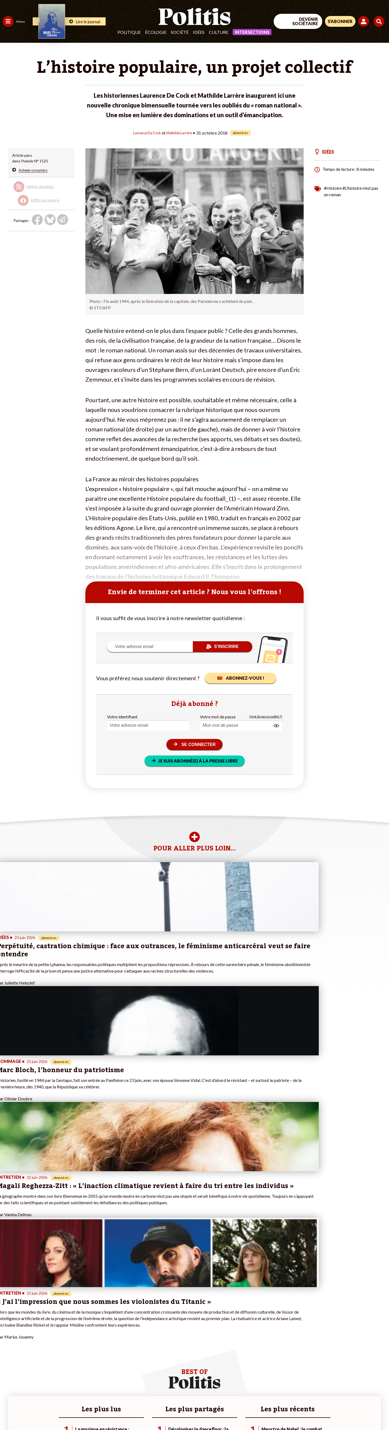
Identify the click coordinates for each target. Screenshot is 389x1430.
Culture (218, 32)
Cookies (220, 1411)
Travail (28, 1320)
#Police (94, 1325)
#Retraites (97, 1337)
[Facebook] (320, 1385)
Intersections (252, 32)
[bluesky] (337, 1385)
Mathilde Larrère (182, 132)
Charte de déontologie (81, 1411)
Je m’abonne (56, 1337)
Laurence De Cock (144, 132)
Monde (9, 1354)
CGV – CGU (118, 1411)
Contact (10, 1411)
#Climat (94, 1320)
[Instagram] (371, 1385)
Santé (28, 1337)
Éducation (31, 1331)
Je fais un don (57, 1325)
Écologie (155, 32)
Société (180, 32)
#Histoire (333, 187)
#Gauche (96, 1331)
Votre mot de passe (218, 716)
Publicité (198, 1411)
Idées (198, 32)
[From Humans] (326, 1398)
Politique (129, 32)
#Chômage (97, 1342)
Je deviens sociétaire (63, 1331)
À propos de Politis (62, 1354)
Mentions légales (39, 1411)
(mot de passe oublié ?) (265, 716)
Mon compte (56, 1359)
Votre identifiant (122, 716)
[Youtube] (354, 1385)
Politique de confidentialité (160, 1411)
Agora (8, 1320)
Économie (31, 1325)
